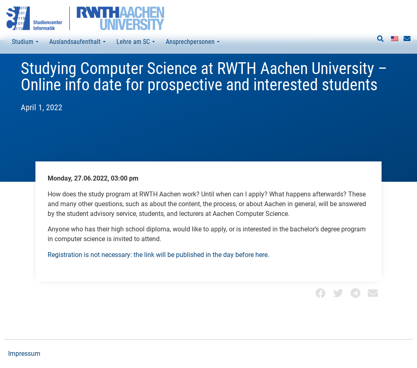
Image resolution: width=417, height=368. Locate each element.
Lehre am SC (135, 42)
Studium (25, 42)
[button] (380, 39)
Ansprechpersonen (192, 42)
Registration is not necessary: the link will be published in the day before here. (158, 268)
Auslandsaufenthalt (77, 42)
